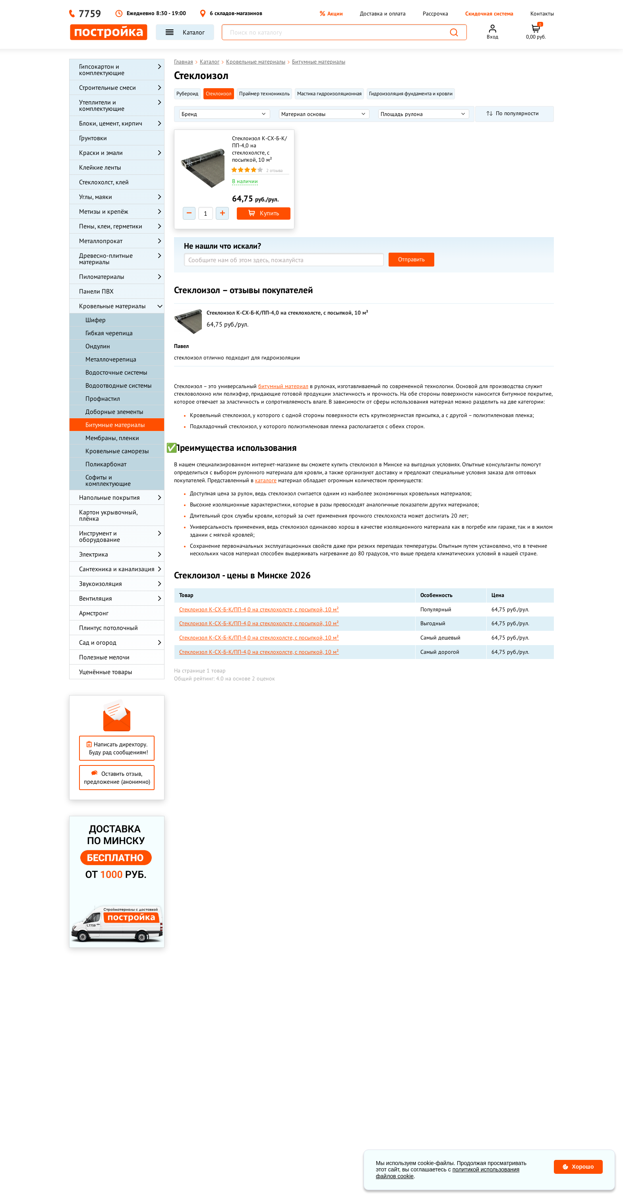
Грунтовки (93, 138)
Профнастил (102, 398)
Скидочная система (489, 13)
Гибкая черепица (109, 333)
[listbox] (224, 114)
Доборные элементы (114, 411)
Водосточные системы (116, 372)
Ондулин (97, 346)
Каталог (185, 32)
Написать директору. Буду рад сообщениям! (117, 748)
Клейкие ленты (100, 167)
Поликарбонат (105, 464)
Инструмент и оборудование (99, 536)
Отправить (411, 260)
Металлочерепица (110, 359)
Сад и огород (97, 642)
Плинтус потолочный (108, 628)
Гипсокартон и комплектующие (101, 69)
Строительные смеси (107, 87)
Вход (492, 36)
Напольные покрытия (109, 497)
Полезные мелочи (104, 657)
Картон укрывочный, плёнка (108, 515)
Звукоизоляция (100, 583)
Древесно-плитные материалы (106, 258)
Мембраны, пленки (112, 438)
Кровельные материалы (112, 306)
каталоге (266, 481)
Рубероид (187, 93)
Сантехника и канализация (117, 569)
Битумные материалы (115, 425)
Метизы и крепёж (103, 211)
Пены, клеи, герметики (110, 226)
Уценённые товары (105, 672)
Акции (331, 13)
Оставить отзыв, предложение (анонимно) (117, 777)
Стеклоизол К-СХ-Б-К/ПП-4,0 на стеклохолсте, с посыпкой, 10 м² (259, 149)
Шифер (95, 320)
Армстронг (93, 613)
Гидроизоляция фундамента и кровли (411, 93)
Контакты (542, 13)
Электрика (93, 554)
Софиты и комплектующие (108, 480)
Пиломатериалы (101, 276)
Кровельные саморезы (117, 451)
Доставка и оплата (383, 13)
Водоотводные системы (118, 385)
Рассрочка (435, 13)
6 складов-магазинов (231, 13)
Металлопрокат (100, 241)
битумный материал (283, 387)
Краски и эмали (101, 153)
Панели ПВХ (96, 291)
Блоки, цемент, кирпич (110, 123)
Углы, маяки (95, 197)
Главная (183, 61)
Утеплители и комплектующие (101, 105)
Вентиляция (95, 598)
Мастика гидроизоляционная (329, 93)
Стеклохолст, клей (104, 182)
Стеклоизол (219, 93)
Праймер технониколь (264, 93)
